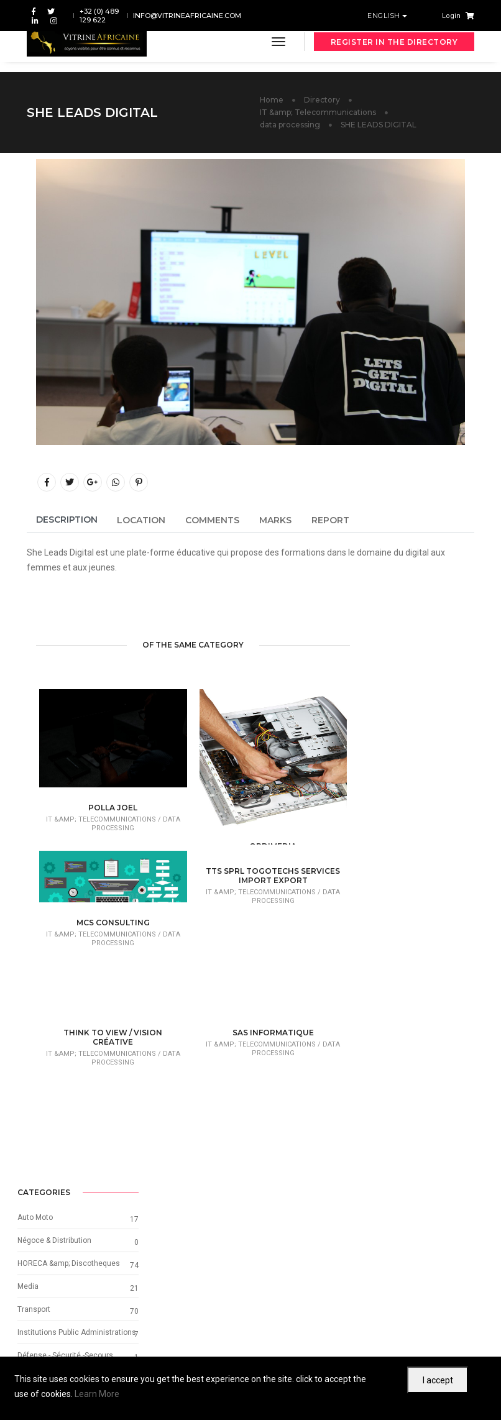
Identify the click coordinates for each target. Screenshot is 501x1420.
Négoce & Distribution (404, 660)
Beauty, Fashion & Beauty (410, 834)
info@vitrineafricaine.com (187, 15)
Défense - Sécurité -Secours (415, 788)
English (384, 15)
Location (141, 520)
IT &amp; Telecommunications (318, 112)
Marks (275, 520)
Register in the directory (394, 42)
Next (423, 1290)
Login (451, 16)
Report (330, 520)
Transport (383, 729)
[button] (376, 954)
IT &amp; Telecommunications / (103, 819)
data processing (290, 124)
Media (377, 706)
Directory (322, 99)
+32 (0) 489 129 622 (99, 15)
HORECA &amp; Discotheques (418, 683)
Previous (86, 1290)
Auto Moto (385, 637)
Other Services (392, 811)
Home (271, 99)
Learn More (97, 1394)
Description (67, 519)
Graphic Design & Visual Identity (422, 857)
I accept (438, 1380)
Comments (212, 520)
